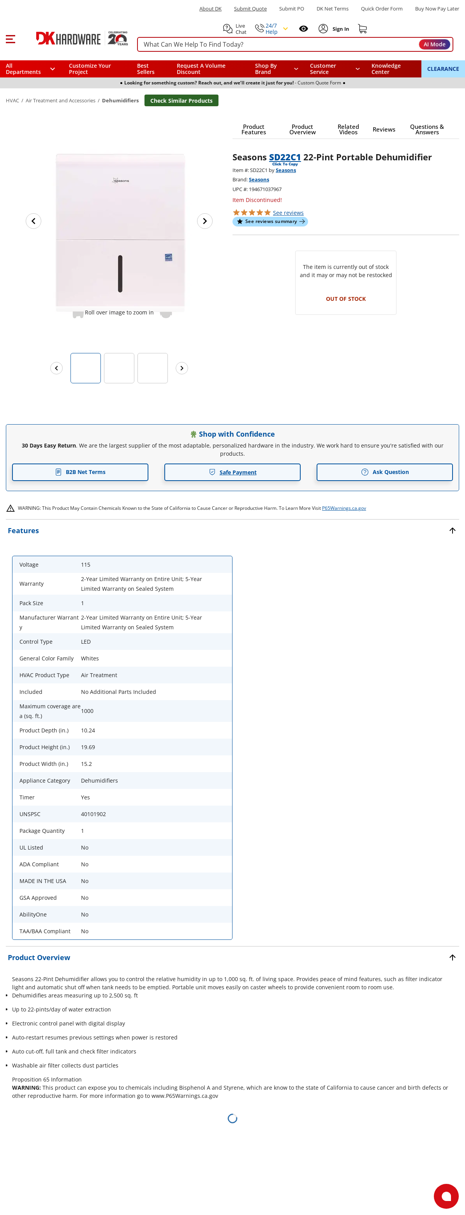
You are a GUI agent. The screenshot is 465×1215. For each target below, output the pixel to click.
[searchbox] (295, 44)
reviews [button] (288, 212)
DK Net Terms (333, 8)
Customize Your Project (90, 68)
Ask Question (385, 472)
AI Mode (435, 44)
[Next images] (182, 368)
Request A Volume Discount (201, 68)
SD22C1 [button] (285, 157)
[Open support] (446, 1196)
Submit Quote (250, 8)
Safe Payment (233, 472)
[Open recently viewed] (303, 28)
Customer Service (323, 69)
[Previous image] (33, 221)
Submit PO (291, 8)
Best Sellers (146, 68)
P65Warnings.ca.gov (344, 508)
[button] (10, 38)
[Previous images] (56, 368)
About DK (210, 8)
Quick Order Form (382, 8)
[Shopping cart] (362, 28)
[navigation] (335, 68)
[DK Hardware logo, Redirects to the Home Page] (73, 38)
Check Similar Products (181, 100)
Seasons (286, 170)
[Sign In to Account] (340, 29)
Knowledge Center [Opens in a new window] (386, 68)
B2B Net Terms (80, 472)
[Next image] (205, 221)
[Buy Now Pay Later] (437, 8)
